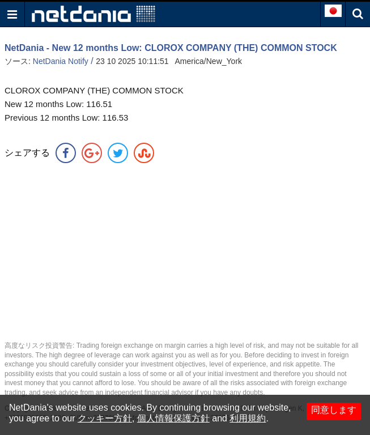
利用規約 (247, 418)
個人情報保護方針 (173, 418)
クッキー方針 (105, 418)
